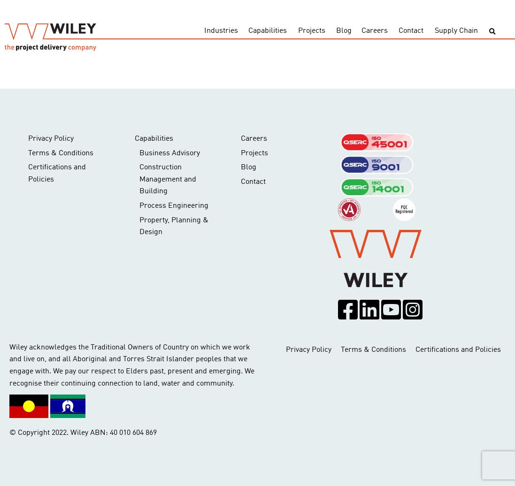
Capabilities (267, 31)
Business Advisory (169, 153)
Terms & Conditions (60, 153)
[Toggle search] (492, 31)
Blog (344, 31)
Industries (221, 31)
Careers (374, 31)
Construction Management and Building (167, 179)
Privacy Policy (51, 139)
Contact (411, 31)
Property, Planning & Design (173, 226)
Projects (311, 31)
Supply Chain (456, 31)
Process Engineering (173, 206)
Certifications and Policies (57, 173)
